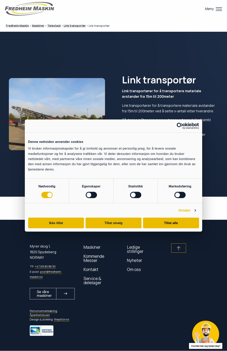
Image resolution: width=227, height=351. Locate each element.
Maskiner (92, 247)
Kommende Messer (94, 258)
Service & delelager (92, 280)
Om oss (134, 269)
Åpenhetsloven (40, 315)
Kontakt (91, 269)
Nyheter (134, 260)
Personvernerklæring (43, 311)
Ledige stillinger (135, 249)
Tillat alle (171, 223)
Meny (209, 8)
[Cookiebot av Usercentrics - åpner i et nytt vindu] (182, 126)
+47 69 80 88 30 (45, 266)
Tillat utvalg (113, 223)
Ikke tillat (56, 223)
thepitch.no (61, 319)
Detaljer (185, 210)
